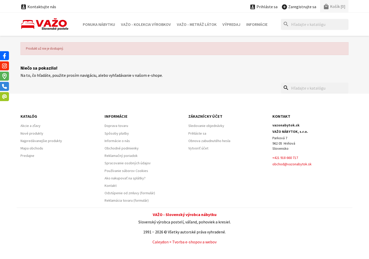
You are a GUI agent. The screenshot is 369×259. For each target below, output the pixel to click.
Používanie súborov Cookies (126, 170)
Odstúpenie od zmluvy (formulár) (130, 193)
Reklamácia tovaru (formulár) (127, 200)
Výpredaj (231, 24)
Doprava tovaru (116, 125)
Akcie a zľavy (30, 125)
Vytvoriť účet (198, 148)
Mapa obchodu (31, 148)
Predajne (27, 155)
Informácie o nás (117, 140)
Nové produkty (31, 133)
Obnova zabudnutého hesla (209, 140)
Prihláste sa (197, 133)
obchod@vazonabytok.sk (292, 164)
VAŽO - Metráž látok (197, 24)
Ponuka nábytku (99, 24)
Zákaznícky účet (205, 116)
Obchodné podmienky (122, 148)
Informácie (257, 24)
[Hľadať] (314, 24)
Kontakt (111, 185)
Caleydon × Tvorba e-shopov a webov (184, 241)
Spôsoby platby (117, 133)
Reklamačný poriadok (121, 155)
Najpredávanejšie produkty (41, 140)
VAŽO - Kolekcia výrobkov (146, 24)
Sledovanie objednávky (206, 125)
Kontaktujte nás (38, 6)
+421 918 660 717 (285, 157)
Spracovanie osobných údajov (128, 163)
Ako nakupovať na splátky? (125, 178)
